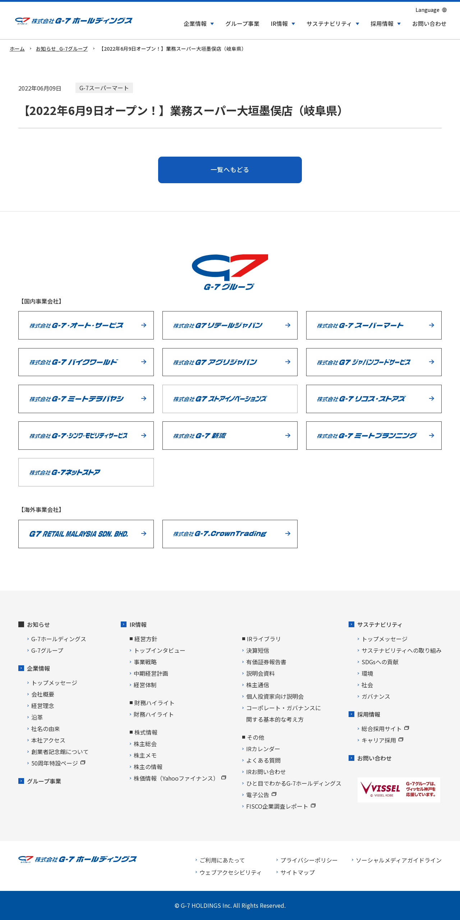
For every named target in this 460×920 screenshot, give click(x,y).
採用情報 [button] (382, 24)
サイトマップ (297, 872)
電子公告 (261, 794)
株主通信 (257, 684)
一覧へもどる (230, 169)
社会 (367, 684)
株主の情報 (148, 766)
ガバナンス (376, 696)
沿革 (37, 717)
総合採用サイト (385, 728)
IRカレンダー (263, 748)
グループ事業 (242, 24)
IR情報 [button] (279, 24)
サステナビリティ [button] (329, 24)
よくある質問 (263, 760)
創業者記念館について (60, 751)
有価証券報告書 (266, 661)
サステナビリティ (380, 624)
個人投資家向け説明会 (275, 696)
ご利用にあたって (222, 860)
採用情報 (368, 714)
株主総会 (145, 743)
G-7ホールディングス (58, 638)
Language (427, 9)
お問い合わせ (429, 24)
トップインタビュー (159, 650)
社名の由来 (45, 728)
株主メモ (145, 755)
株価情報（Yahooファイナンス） (180, 778)
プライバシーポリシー (309, 860)
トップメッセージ (54, 682)
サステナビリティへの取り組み (402, 650)
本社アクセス (48, 740)
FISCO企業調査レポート (281, 806)
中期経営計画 (151, 673)
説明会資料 (260, 673)
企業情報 (38, 668)
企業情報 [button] (195, 24)
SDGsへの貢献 (380, 661)
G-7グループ (47, 650)
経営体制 (145, 684)
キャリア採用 (382, 740)
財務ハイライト (154, 714)
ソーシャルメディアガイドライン (399, 860)
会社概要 (42, 694)
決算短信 (257, 650)
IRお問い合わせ (266, 771)
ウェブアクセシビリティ (230, 872)
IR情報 (138, 624)
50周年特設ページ (58, 763)
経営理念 (42, 705)
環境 (367, 673)
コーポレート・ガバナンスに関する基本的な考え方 (283, 713)
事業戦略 (145, 661)
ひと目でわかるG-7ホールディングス (293, 783)
